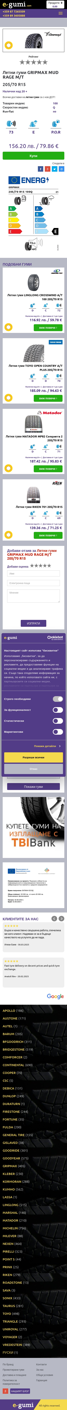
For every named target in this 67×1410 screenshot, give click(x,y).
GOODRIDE (11, 1150)
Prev (54, 919)
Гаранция (41, 1380)
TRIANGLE (10, 1321)
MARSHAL (10, 1212)
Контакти (41, 1364)
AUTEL (8, 1026)
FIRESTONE (11, 1111)
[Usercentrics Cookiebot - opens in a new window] (48, 638)
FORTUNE (10, 1119)
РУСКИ (8, 1352)
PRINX (7, 1267)
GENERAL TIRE (14, 1135)
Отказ (33, 768)
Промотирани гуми (13, 1369)
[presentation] (29, 611)
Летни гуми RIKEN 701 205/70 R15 (39, 507)
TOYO (7, 1313)
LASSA (7, 1197)
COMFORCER (13, 1057)
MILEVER (9, 1236)
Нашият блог (20, 1391)
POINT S (9, 1259)
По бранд (8, 1364)
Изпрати (33, 623)
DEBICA (8, 1088)
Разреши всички (33, 757)
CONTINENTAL (13, 1065)
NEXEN (8, 1244)
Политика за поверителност (11, 1382)
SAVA (7, 1290)
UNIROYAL (10, 1329)
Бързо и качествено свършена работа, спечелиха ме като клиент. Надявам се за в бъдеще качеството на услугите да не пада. (33, 935)
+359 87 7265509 (14, 11)
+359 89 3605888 (14, 15)
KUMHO (9, 1189)
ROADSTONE (12, 1282)
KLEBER (9, 1174)
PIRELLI (8, 1251)
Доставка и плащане (14, 1374)
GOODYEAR (11, 1158)
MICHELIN (10, 1228)
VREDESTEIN (12, 1345)
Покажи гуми (33, 786)
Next (61, 919)
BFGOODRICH (13, 1041)
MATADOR (10, 1220)
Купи (33, 156)
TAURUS (9, 1306)
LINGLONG (10, 1205)
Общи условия (44, 1374)
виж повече (48, 327)
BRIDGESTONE (14, 1049)
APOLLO (9, 1010)
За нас (40, 1369)
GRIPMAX (10, 1166)
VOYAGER (10, 1337)
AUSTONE (10, 1018)
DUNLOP (9, 1096)
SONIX (7, 1298)
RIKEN (7, 1275)
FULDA (8, 1127)
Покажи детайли (45, 746)
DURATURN (11, 1104)
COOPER (9, 1073)
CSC (5, 1080)
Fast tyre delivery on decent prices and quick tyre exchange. (33, 968)
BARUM (8, 1034)
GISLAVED (10, 1143)
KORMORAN (12, 1181)
